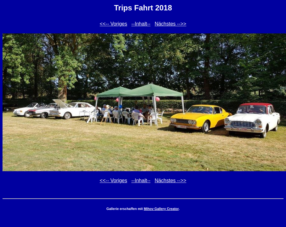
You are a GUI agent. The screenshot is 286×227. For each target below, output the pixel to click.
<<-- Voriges (113, 23)
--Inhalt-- (140, 23)
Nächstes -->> (170, 23)
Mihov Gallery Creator (161, 209)
